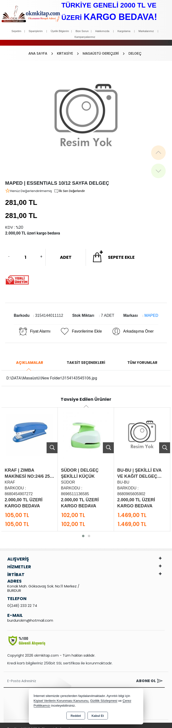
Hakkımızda (102, 31)
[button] (83, 531)
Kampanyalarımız (84, 36)
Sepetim (16, 31)
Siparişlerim (35, 31)
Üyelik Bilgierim (60, 31)
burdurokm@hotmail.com (30, 615)
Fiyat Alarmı (34, 326)
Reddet (76, 716)
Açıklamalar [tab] (29, 357)
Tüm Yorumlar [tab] (142, 357)
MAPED (151, 311)
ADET (66, 252)
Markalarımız (146, 31)
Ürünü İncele (52, 442)
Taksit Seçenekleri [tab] (86, 357)
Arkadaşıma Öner (133, 326)
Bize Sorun (82, 31)
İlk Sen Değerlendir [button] (69, 186)
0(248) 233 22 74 (22, 600)
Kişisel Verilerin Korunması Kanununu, (61, 701)
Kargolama (123, 31)
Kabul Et (97, 716)
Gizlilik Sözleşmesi (103, 701)
